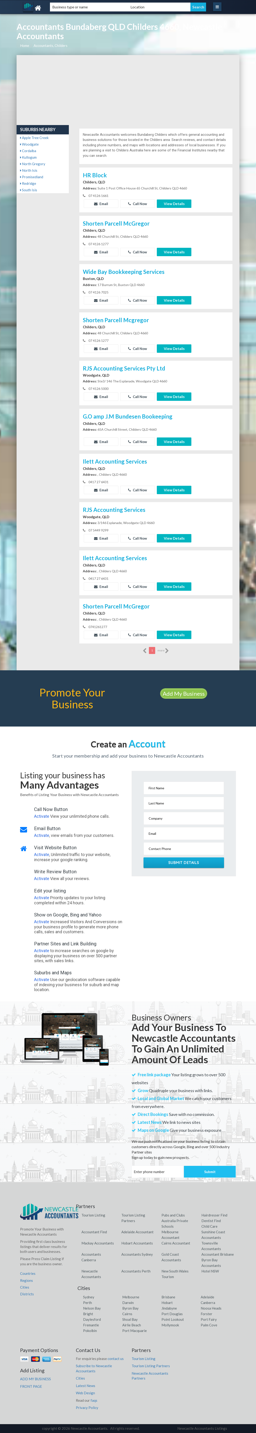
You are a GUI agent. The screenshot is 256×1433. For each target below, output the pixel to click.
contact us (116, 1358)
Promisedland (31, 177)
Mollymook (170, 1325)
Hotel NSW (210, 1271)
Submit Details (183, 862)
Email (101, 204)
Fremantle (91, 1325)
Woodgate (29, 144)
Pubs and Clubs (173, 1215)
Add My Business (184, 693)
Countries (27, 1273)
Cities (24, 1287)
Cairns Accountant (175, 1243)
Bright (88, 1314)
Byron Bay (130, 1308)
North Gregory (32, 164)
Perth (87, 1302)
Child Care (209, 1226)
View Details (174, 204)
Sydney (88, 1297)
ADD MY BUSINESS (35, 1379)
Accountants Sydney (137, 1254)
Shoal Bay (130, 1319)
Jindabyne (169, 1308)
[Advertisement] (128, 90)
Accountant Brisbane (217, 1254)
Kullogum (28, 157)
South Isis (28, 190)
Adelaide (207, 1297)
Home (24, 45)
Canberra (208, 1302)
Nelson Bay (92, 1308)
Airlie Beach (131, 1325)
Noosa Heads (211, 1308)
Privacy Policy (87, 1407)
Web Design (85, 1393)
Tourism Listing (93, 1215)
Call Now (137, 204)
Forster (206, 1314)
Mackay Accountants (97, 1243)
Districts (27, 1294)
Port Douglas (172, 1314)
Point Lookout (172, 1319)
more (163, 651)
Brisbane (168, 1297)
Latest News (85, 1386)
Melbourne (130, 1297)
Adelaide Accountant (137, 1232)
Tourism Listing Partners (151, 1366)
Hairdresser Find (214, 1215)
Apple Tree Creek (34, 138)
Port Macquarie (134, 1330)
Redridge (28, 183)
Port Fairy (209, 1319)
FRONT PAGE (31, 1386)
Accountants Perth (136, 1271)
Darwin (128, 1302)
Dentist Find (211, 1221)
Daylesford (92, 1319)
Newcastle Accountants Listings (202, 1428)
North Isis (28, 170)
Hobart (167, 1302)
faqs (94, 1400)
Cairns (127, 1314)
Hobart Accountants (137, 1243)
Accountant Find (94, 1232)
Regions (26, 1280)
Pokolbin (90, 1330)
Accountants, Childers (50, 45)
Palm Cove (209, 1325)
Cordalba (28, 151)
